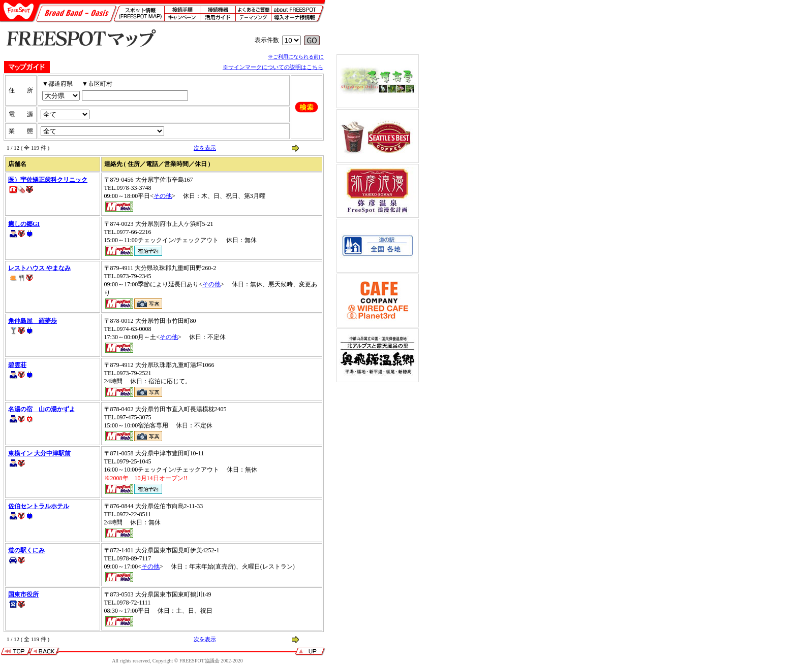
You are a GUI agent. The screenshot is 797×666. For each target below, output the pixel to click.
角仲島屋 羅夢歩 (32, 320)
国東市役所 (23, 594)
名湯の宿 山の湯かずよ (41, 409)
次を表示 (205, 148)
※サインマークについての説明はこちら (273, 67)
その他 (163, 195)
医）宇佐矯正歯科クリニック (47, 179)
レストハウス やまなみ (39, 268)
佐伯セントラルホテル (38, 506)
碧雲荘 (17, 365)
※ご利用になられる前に (296, 56)
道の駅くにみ (26, 550)
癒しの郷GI (24, 223)
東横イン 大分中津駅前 (39, 453)
